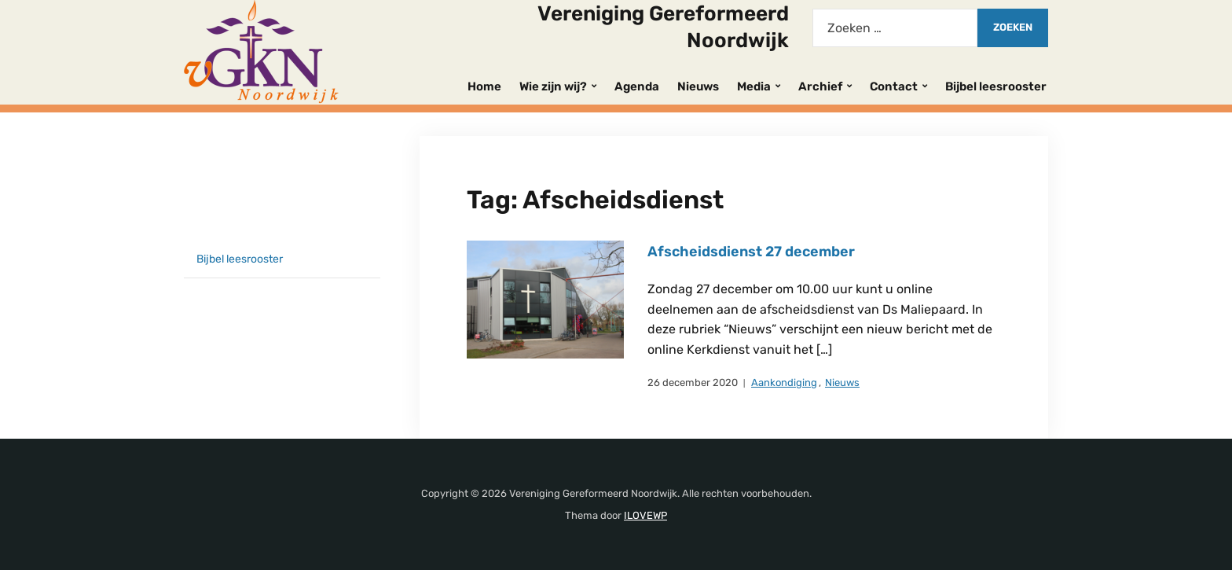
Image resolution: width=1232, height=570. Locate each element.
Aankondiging (784, 382)
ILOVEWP (645, 515)
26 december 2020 (692, 382)
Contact (894, 86)
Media (754, 86)
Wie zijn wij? (553, 86)
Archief (820, 86)
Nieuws (698, 86)
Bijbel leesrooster (996, 86)
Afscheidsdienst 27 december (751, 251)
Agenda (636, 86)
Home (484, 86)
